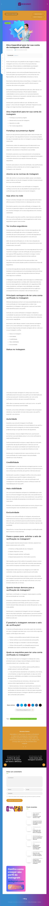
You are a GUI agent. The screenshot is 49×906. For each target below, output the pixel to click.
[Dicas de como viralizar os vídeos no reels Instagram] (29, 853)
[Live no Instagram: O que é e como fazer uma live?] (29, 837)
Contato (39, 902)
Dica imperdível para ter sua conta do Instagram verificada (23, 718)
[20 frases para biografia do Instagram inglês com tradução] (29, 843)
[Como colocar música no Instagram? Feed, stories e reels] (29, 814)
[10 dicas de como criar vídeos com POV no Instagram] (29, 828)
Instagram (7, 23)
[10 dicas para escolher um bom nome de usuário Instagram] (29, 860)
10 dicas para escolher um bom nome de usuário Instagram (37, 861)
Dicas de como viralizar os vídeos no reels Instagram (37, 854)
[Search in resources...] (11, 14)
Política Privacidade (32, 902)
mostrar (16, 55)
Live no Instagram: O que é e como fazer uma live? (37, 838)
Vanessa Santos (24, 731)
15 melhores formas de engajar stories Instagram (37, 823)
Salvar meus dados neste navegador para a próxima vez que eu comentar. (24, 796)
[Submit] (16, 14)
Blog (24, 899)
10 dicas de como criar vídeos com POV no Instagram (37, 831)
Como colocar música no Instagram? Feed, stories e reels (37, 815)
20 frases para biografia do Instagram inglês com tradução (37, 847)
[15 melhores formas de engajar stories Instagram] (29, 822)
